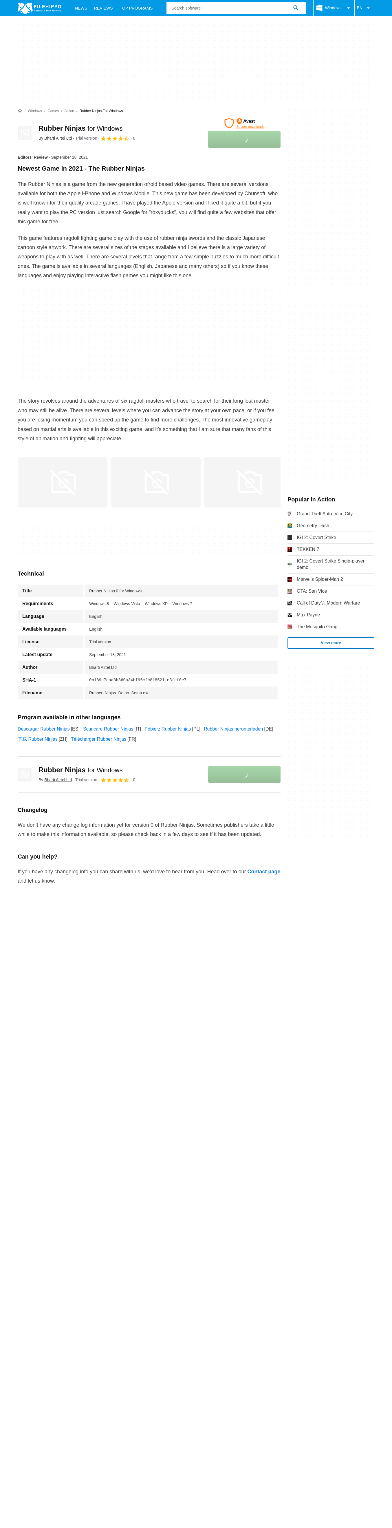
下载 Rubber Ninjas (38, 739)
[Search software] (296, 8)
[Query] (236, 8)
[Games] (53, 111)
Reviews (103, 8)
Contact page (263, 872)
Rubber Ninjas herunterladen (233, 728)
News (81, 8)
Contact (46, 1265)
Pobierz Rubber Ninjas (167, 728)
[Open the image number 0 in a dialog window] (62, 482)
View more (331, 642)
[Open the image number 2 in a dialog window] (249, 482)
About (24, 1265)
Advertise (71, 1265)
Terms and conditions (39, 1277)
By (55, 138)
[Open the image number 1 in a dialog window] (156, 482)
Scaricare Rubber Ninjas (108, 728)
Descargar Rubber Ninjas (44, 728)
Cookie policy (83, 1277)
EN (364, 8)
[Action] (69, 111)
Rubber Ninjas (80, 128)
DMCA (192, 1277)
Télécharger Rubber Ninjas (98, 739)
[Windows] (35, 111)
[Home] (20, 111)
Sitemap (98, 1265)
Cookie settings (223, 1277)
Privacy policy (119, 1277)
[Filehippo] (39, 8)
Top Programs (136, 8)
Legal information (159, 1277)
